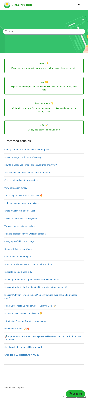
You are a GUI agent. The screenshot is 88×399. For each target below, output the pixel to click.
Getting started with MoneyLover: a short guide (26, 149)
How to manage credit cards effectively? (23, 157)
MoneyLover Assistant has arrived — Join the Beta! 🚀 (30, 306)
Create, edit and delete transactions (21, 180)
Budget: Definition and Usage (18, 249)
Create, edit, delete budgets (17, 256)
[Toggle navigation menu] (78, 5)
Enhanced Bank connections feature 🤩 (23, 313)
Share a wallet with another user (19, 211)
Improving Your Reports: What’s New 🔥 (23, 195)
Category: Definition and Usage (19, 241)
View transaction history (15, 188)
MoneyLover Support (14, 387)
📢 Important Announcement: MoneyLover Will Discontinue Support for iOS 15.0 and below (42, 338)
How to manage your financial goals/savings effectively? (31, 165)
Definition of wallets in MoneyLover (21, 218)
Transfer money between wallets (19, 226)
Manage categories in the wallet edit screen (25, 234)
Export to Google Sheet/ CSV (18, 272)
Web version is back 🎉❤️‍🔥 (17, 328)
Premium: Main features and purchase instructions (28, 264)
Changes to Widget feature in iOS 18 (21, 355)
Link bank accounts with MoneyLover (22, 203)
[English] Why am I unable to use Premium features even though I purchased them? (40, 296)
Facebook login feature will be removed (23, 347)
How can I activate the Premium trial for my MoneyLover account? (35, 287)
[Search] (44, 31)
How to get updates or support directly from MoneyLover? (31, 279)
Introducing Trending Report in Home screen (25, 321)
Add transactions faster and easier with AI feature (27, 172)
